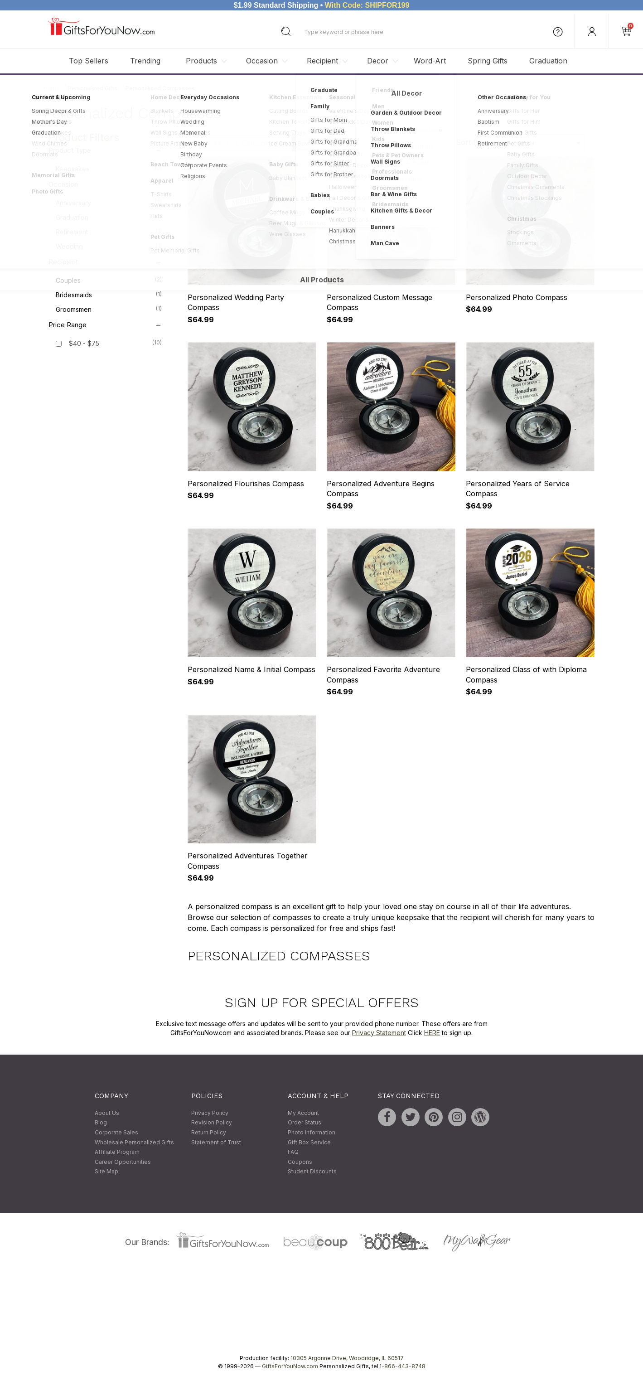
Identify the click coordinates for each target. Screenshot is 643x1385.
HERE (432, 1032)
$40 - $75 (84, 344)
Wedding (109, 246)
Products (201, 60)
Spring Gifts (488, 60)
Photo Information (311, 1132)
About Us (107, 1112)
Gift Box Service (309, 1142)
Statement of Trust (216, 1142)
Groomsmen (109, 309)
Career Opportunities (123, 1161)
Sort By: (470, 142)
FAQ (293, 1152)
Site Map (106, 1171)
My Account (303, 1112)
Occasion (262, 60)
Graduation (548, 60)
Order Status (304, 1122)
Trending (145, 60)
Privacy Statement (379, 1032)
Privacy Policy (209, 1112)
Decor (377, 60)
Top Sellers (88, 60)
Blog (101, 1122)
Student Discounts (312, 1171)
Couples (109, 280)
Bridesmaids (109, 294)
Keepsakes (109, 168)
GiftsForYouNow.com (290, 1366)
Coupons (300, 1161)
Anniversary (109, 202)
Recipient (322, 60)
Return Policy (208, 1132)
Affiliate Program (117, 1152)
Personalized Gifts (92, 88)
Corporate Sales (116, 1132)
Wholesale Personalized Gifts (134, 1142)
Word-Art (430, 60)
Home (52, 88)
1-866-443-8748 (402, 1366)
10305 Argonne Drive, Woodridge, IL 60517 (347, 1358)
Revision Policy (211, 1122)
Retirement (109, 231)
